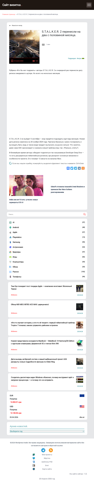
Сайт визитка (12, 5)
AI (13, 222)
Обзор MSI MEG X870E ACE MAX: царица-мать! (30, 304)
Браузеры (17, 252)
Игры (15, 257)
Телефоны (17, 277)
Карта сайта (47, 469)
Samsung (16, 242)
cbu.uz (81, 417)
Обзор (15, 267)
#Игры (80, 58)
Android (16, 227)
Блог (47, 465)
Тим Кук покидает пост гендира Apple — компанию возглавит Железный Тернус (41, 287)
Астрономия (18, 247)
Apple (15, 232)
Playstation (17, 237)
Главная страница (8, 14)
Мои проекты (47, 455)
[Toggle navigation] (89, 5)
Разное (16, 272)
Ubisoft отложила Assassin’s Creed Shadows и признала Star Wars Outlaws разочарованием (68, 189)
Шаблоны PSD (47, 462)
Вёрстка (47, 458)
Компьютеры (18, 262)
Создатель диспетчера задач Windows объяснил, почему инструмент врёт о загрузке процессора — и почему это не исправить (42, 378)
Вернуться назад (15, 26)
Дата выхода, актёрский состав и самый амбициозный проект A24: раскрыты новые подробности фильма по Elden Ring (39, 360)
